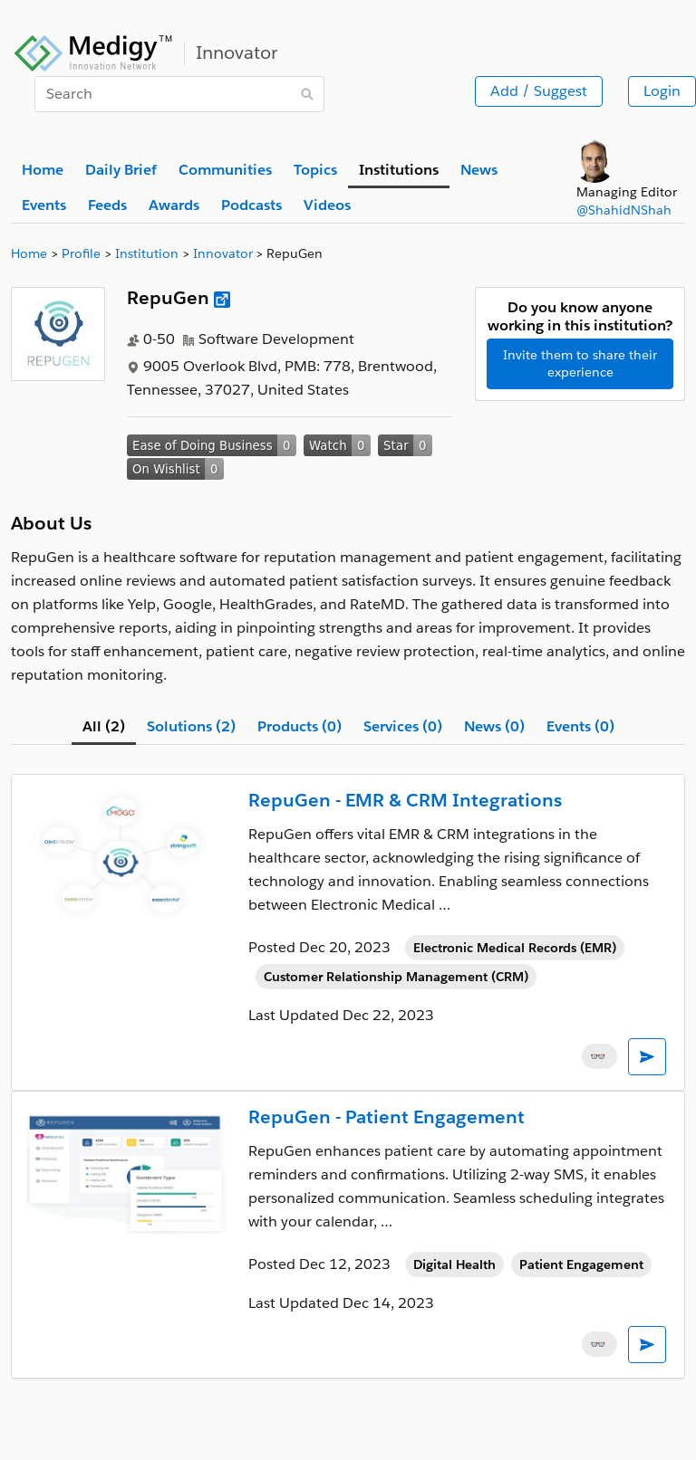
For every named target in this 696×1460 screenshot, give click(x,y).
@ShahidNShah (624, 210)
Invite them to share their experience (580, 363)
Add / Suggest (538, 90)
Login (662, 90)
